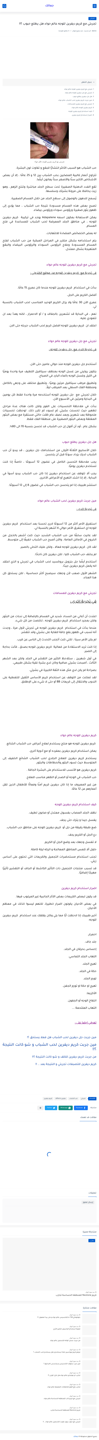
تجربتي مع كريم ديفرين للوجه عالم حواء (78, 89)
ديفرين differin (61, 1098)
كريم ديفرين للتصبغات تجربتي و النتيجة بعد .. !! (65, 1064)
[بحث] (4, 6)
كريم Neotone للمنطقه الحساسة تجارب (76, 1295)
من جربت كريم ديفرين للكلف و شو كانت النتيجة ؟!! (64, 1057)
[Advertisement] (49, 59)
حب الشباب (73, 1098)
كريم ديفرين (48, 1098)
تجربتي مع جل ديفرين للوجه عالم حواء (78, 93)
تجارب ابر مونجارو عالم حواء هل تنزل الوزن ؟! (64, 1375)
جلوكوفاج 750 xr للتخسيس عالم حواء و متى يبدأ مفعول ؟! (58, 1317)
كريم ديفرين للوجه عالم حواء (82, 108)
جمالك (49, 5)
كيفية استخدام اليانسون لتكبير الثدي (66, 1329)
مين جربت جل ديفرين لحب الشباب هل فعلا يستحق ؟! (61, 1037)
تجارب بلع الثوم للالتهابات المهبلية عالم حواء (63, 1387)
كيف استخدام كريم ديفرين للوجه (80, 111)
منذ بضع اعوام (90, 1292)
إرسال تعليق (88, 1202)
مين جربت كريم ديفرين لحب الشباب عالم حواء (75, 100)
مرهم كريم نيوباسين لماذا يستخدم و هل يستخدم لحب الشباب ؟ (56, 1352)
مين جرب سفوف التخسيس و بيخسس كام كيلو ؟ (62, 1364)
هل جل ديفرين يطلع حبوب (82, 97)
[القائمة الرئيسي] (95, 6)
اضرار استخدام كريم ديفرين (82, 115)
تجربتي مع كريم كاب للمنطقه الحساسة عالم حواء (62, 1399)
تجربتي (92, 18)
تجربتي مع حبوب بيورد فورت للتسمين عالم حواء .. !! (61, 1422)
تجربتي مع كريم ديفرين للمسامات (79, 104)
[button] (81, 1108)
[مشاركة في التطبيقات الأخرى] (40, 1108)
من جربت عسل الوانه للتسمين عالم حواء (65, 1341)
